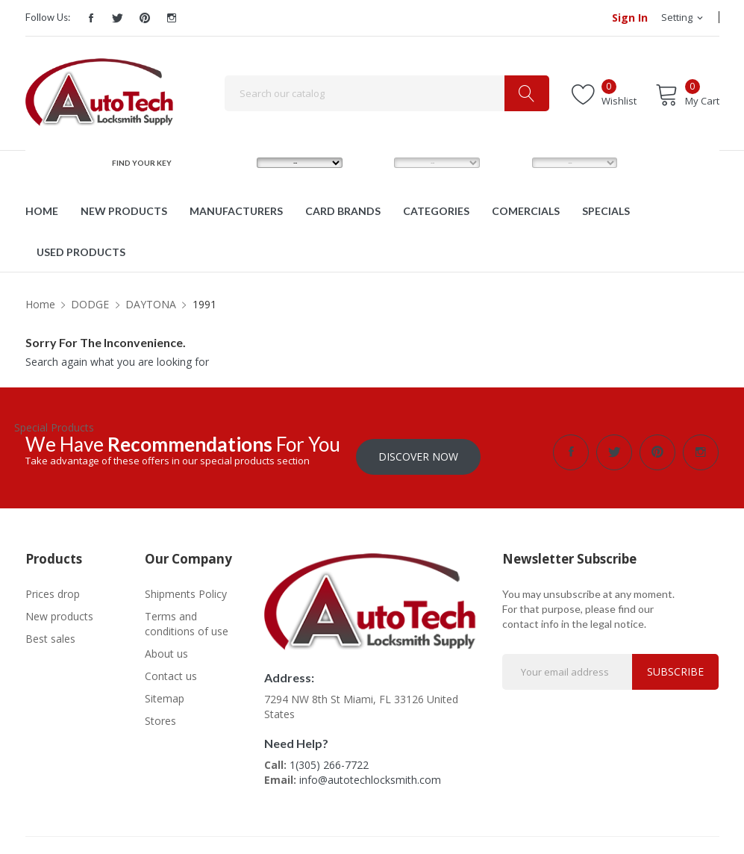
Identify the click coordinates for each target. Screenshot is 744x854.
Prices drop (52, 589)
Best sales (50, 634)
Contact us (171, 671)
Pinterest (145, 18)
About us (166, 649)
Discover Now (418, 452)
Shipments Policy (186, 589)
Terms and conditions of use (186, 619)
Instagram (172, 18)
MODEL (374, 162)
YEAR (508, 162)
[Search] (387, 93)
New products (59, 612)
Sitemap (164, 694)
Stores (160, 716)
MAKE (234, 162)
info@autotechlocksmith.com (370, 774)
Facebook (91, 18)
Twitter (118, 18)
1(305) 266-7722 (329, 759)
